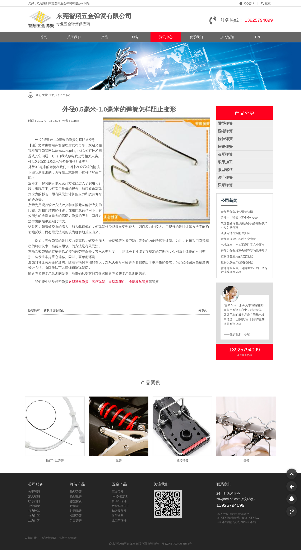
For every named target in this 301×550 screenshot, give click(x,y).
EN (257, 37)
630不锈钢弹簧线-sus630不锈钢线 (239, 522)
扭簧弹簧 (225, 146)
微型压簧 (76, 496)
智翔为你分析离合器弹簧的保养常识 (244, 250)
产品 (104, 37)
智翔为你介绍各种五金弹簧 (238, 239)
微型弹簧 (225, 123)
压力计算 (34, 520)
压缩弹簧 (225, 131)
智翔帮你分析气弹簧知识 (237, 211)
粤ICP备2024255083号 (177, 543)
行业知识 (64, 95)
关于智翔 (34, 491)
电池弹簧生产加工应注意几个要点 (243, 244)
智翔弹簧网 (49, 538)
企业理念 (34, 506)
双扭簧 (74, 506)
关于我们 (74, 37)
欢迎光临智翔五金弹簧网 (233, 514)
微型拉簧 (76, 501)
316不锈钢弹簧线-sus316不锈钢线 (239, 518)
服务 (135, 37)
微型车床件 (116, 282)
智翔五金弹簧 (68, 538)
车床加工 (225, 162)
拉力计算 (34, 515)
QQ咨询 (247, 3)
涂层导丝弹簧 (139, 282)
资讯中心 (165, 37)
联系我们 (196, 37)
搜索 (266, 3)
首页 (43, 37)
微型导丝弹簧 (78, 282)
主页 (52, 95)
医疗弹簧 (98, 282)
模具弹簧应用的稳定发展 (237, 256)
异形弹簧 (225, 185)
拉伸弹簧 (225, 139)
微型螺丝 (225, 170)
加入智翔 (227, 37)
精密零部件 (119, 510)
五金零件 (118, 491)
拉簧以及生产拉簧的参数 (237, 262)
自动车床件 (119, 501)
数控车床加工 (120, 506)
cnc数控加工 (120, 496)
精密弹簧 (76, 515)
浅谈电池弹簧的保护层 (235, 233)
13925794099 (259, 20)
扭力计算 (34, 510)
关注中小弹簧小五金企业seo (239, 217)
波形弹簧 (225, 154)
